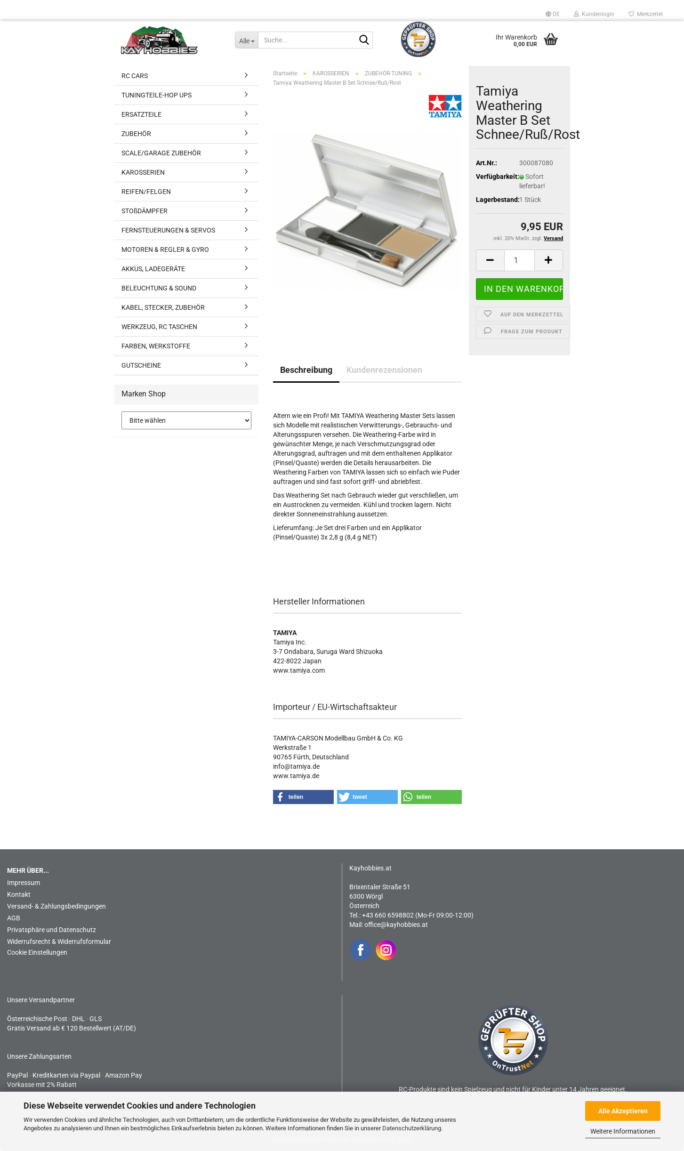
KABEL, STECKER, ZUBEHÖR (163, 307)
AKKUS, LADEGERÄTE (153, 269)
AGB (13, 918)
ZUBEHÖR (136, 133)
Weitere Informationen (622, 1131)
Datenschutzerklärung (411, 1128)
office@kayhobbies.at (396, 924)
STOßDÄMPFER (144, 211)
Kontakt (19, 894)
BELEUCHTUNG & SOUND (158, 288)
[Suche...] (246, 40)
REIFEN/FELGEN (146, 191)
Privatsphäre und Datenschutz (51, 930)
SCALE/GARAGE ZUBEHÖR (161, 153)
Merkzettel (645, 14)
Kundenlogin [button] (594, 14)
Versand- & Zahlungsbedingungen (56, 906)
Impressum (23, 882)
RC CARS (134, 76)
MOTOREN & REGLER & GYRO (165, 249)
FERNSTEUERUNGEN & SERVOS (168, 230)
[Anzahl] (519, 260)
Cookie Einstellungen (37, 952)
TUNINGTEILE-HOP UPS (156, 95)
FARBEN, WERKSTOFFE (155, 346)
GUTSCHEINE (141, 365)
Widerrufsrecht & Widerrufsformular (59, 941)
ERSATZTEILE (141, 114)
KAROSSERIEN (143, 172)
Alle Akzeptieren (623, 1111)
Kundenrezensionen (384, 370)
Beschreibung (306, 370)
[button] (553, 14)
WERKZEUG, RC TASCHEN (159, 326)
